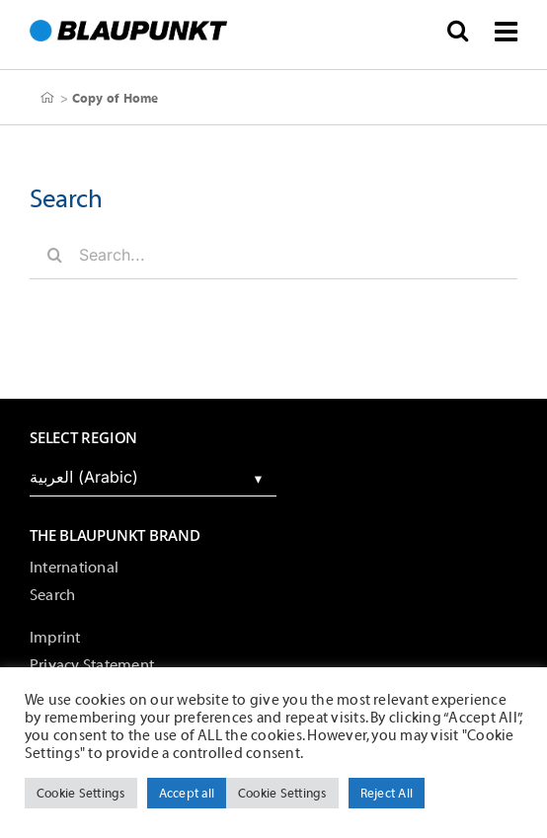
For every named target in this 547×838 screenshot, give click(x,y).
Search (52, 595)
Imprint (55, 638)
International (74, 567)
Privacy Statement (92, 665)
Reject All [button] (386, 793)
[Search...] (273, 254)
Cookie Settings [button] (81, 793)
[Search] (54, 254)
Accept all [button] (186, 793)
